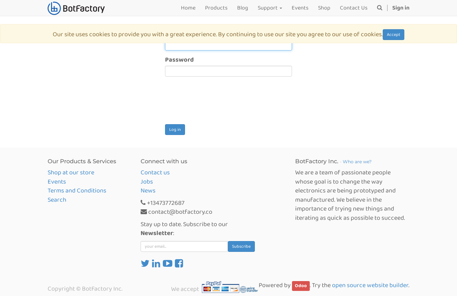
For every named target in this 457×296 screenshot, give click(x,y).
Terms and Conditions (77, 190)
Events (57, 182)
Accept (393, 34)
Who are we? (357, 161)
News (148, 190)
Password (179, 59)
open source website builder (370, 285)
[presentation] (213, 103)
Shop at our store (71, 172)
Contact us (155, 172)
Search (57, 200)
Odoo (301, 286)
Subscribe (241, 246)
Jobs (147, 182)
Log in (175, 129)
